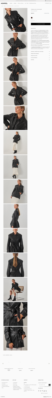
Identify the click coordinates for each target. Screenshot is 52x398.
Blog (2, 387)
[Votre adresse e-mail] (43, 385)
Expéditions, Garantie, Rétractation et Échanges (17, 387)
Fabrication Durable (5, 385)
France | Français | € (44, 393)
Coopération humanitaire (5, 386)
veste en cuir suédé (39, 43)
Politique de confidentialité (47, 386)
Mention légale (15, 385)
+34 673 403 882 (27, 387)
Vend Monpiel (15, 382)
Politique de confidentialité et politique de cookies (17, 389)
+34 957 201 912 (27, 386)
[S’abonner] (50, 385)
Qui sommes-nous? (4, 382)
